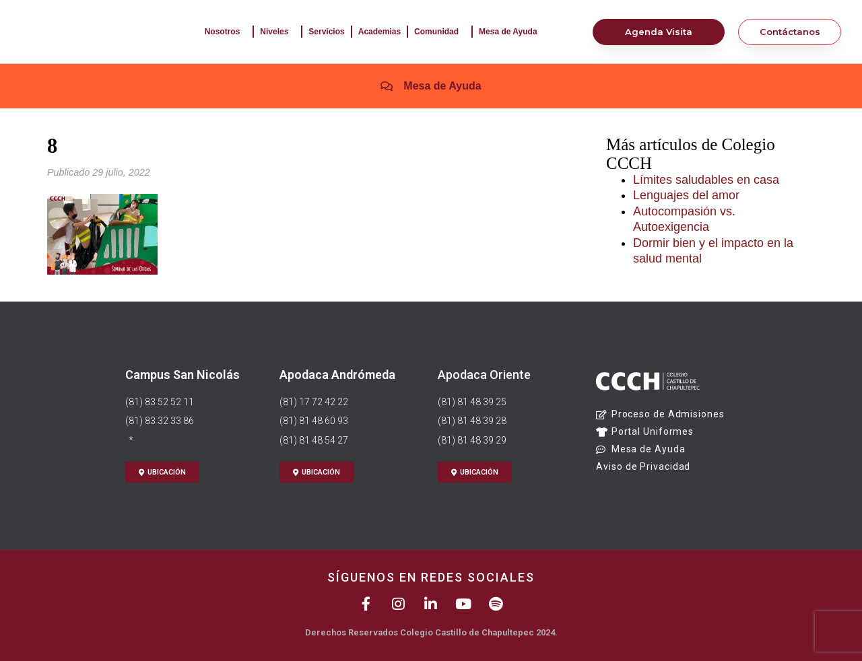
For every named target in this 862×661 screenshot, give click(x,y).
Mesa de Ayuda (511, 31)
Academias (379, 31)
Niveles (277, 31)
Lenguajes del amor (686, 195)
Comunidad (439, 31)
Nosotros (226, 31)
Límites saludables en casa (706, 179)
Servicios (326, 31)
